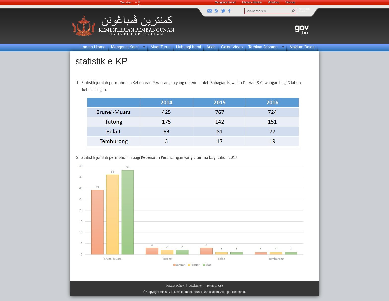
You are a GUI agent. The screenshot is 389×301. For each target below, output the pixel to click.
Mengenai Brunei (225, 2)
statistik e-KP (101, 61)
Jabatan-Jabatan (251, 2)
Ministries (273, 2)
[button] (293, 11)
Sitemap (290, 2)
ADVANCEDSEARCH (304, 10)
